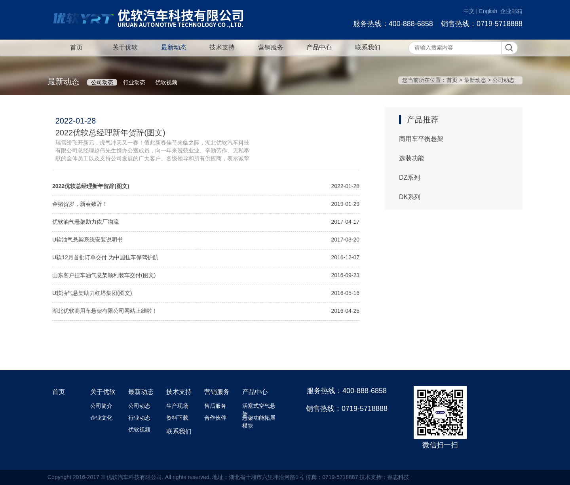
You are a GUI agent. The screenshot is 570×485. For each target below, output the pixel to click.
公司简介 (101, 406)
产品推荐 (423, 119)
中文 (469, 11)
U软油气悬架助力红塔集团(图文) (92, 293)
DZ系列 (409, 177)
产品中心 (319, 47)
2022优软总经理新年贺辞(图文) (110, 132)
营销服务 (270, 47)
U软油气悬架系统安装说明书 (87, 239)
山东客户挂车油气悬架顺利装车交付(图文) (104, 275)
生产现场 (177, 406)
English (488, 11)
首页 (76, 47)
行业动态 (134, 82)
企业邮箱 (511, 11)
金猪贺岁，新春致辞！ (80, 204)
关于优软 (125, 47)
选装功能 (411, 158)
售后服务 (215, 406)
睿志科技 (398, 477)
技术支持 (222, 47)
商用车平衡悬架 (421, 138)
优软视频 (166, 82)
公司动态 (102, 82)
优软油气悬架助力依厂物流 (85, 222)
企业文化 (101, 418)
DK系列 (409, 197)
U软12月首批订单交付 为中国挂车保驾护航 (105, 257)
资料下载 (177, 418)
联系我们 (367, 47)
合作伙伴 (215, 418)
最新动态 (173, 47)
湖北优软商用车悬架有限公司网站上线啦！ (105, 311)
